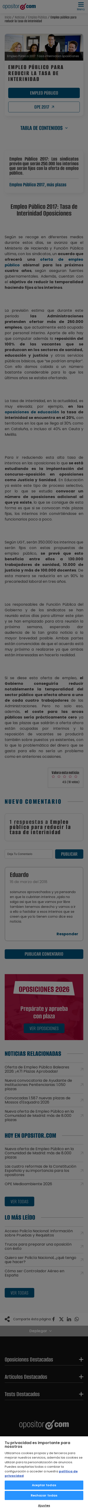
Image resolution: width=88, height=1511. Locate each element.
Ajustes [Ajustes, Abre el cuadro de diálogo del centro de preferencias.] (44, 1505)
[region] (44, 1473)
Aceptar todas (44, 1485)
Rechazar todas (44, 1495)
